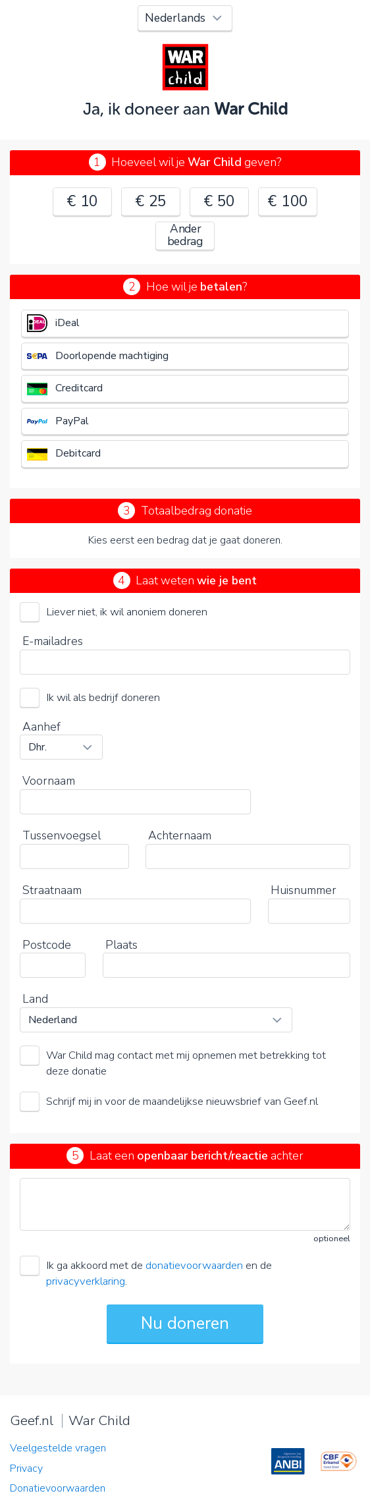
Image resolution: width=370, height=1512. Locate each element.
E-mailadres (52, 641)
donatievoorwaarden (194, 1265)
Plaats (121, 945)
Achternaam (179, 835)
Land (35, 999)
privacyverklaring (85, 1281)
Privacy (26, 1468)
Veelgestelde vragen (58, 1448)
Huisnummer (303, 890)
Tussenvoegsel (61, 835)
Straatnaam (52, 890)
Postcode (46, 945)
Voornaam (48, 781)
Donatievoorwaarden (57, 1488)
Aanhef (41, 727)
